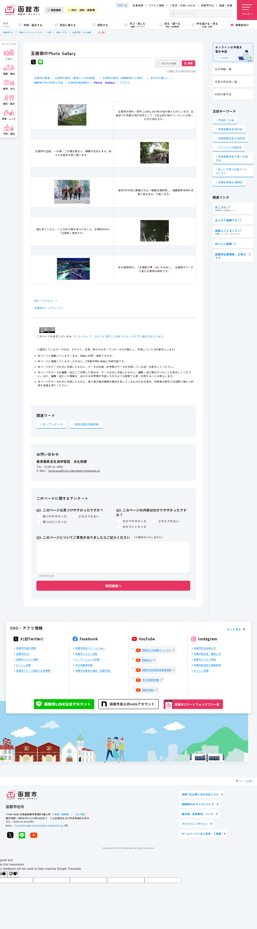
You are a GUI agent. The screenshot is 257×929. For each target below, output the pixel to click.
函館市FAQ (207, 5)
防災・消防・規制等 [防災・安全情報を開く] (81, 10)
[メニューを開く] (247, 10)
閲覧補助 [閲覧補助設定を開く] (54, 10)
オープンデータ (52, 424)
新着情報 (138, 5)
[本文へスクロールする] (122, 5)
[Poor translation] (13, 874)
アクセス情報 (156, 5)
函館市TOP (8, 32)
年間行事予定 (223, 94)
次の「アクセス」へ (46, 301)
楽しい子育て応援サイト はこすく (231, 171)
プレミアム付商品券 (230, 147)
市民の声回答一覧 (226, 82)
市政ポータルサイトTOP (30, 32)
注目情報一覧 (223, 69)
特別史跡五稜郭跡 (87, 424)
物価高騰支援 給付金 (230, 129)
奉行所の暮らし (159, 78)
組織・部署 (225, 5)
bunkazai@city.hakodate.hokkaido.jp (74, 470)
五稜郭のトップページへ (48, 308)
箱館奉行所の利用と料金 (48, 82)
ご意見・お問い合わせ (182, 5)
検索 (190, 63)
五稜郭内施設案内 (78, 82)
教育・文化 (62, 32)
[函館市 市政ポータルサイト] (22, 10)
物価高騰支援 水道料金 (231, 138)
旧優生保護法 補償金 (230, 182)
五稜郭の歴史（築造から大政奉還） (76, 78)
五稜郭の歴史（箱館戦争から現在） (124, 78)
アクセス (125, 82)
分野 (49, 32)
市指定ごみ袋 (226, 120)
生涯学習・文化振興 (81, 32)
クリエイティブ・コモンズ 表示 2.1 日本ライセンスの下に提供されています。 (119, 336)
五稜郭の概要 (42, 78)
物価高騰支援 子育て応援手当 (232, 158)
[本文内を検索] (175, 63)
